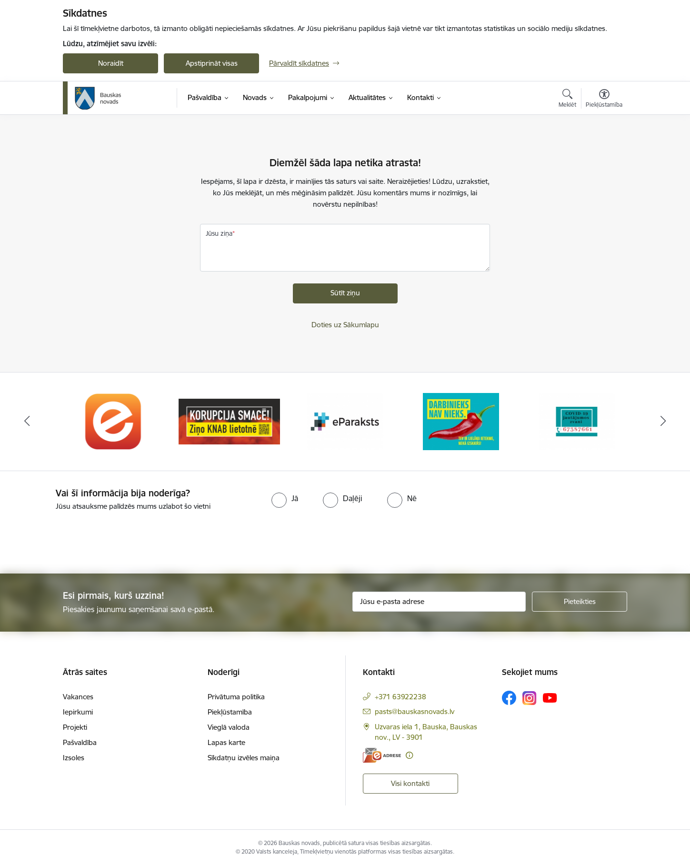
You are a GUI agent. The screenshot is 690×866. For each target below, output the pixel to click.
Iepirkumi (78, 711)
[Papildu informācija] (409, 755)
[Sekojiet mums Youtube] (550, 697)
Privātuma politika (236, 696)
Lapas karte (226, 742)
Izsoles (73, 757)
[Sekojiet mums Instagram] (529, 698)
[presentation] (79, 538)
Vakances (78, 696)
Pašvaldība (80, 742)
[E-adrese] (382, 755)
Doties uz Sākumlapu (345, 324)
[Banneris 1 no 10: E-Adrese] (114, 420)
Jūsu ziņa (219, 233)
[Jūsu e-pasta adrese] (439, 602)
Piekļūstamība (230, 711)
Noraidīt (110, 63)
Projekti (75, 727)
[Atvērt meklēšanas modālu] (567, 99)
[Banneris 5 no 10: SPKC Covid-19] (577, 420)
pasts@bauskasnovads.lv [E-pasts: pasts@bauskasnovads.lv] (414, 711)
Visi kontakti (410, 783)
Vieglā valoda (229, 727)
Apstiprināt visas (212, 63)
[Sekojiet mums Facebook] (509, 698)
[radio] (284, 498)
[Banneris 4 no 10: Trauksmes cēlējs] (461, 420)
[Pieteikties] (579, 602)
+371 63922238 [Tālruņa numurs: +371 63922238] (400, 696)
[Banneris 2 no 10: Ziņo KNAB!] (229, 420)
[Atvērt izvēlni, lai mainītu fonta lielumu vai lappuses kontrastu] (604, 99)
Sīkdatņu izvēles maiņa (244, 757)
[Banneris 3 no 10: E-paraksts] (345, 420)
